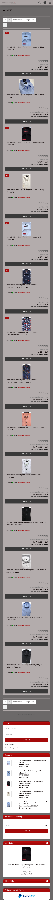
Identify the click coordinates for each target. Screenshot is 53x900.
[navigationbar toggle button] (50, 2)
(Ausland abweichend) (24, 55)
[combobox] (18, 20)
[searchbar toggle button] (39, 2)
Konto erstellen (9, 745)
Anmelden (26, 740)
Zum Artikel (26, 74)
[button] (5, 20)
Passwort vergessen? (11, 748)
